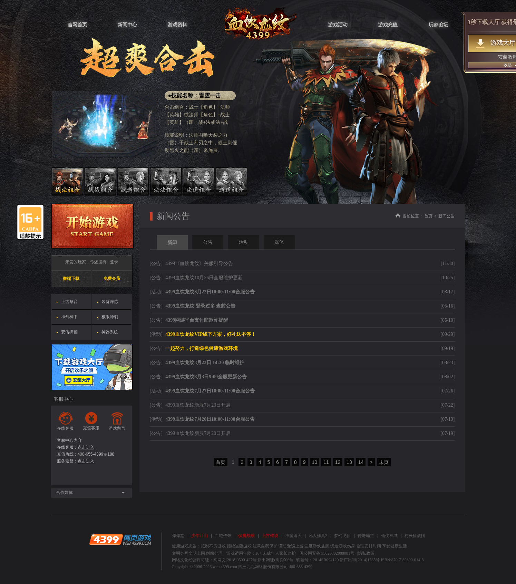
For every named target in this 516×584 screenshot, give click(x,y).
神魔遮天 (293, 535)
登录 (114, 262)
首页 (428, 216)
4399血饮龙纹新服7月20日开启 (198, 433)
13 (349, 462)
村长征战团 (415, 535)
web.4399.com (225, 566)
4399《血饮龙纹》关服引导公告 (199, 263)
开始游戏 (92, 226)
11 (326, 462)
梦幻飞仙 (342, 535)
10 (315, 462)
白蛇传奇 (223, 535)
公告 (208, 242)
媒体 (279, 242)
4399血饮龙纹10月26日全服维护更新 (204, 277)
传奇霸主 (366, 535)
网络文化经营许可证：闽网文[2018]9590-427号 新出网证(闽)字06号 (233, 559)
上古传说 (270, 535)
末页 (384, 462)
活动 (244, 242)
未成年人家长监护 (279, 553)
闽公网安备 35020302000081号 (327, 553)
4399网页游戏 (120, 539)
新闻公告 (446, 216)
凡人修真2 (318, 535)
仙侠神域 (389, 535)
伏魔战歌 (246, 535)
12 (338, 462)
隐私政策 (366, 553)
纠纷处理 (214, 553)
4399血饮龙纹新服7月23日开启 (198, 405)
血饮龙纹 (258, 23)
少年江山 (199, 535)
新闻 (172, 242)
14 (361, 462)
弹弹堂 (178, 535)
